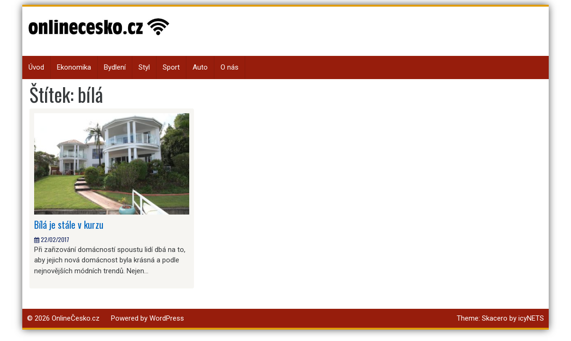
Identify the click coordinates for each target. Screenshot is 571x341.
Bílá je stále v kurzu (68, 224)
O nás (230, 67)
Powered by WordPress (147, 318)
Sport (171, 67)
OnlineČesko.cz (76, 318)
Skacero (494, 318)
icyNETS (531, 318)
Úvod (36, 67)
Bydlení (115, 67)
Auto (200, 67)
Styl (144, 67)
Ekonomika (74, 67)
